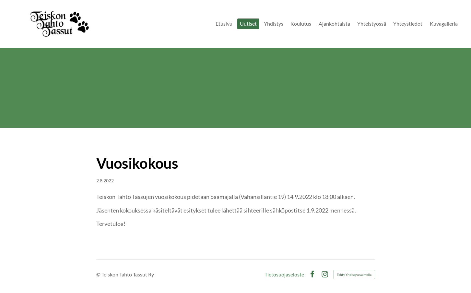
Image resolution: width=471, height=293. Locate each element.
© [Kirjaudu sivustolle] (98, 274)
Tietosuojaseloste (284, 274)
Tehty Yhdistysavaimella (354, 274)
